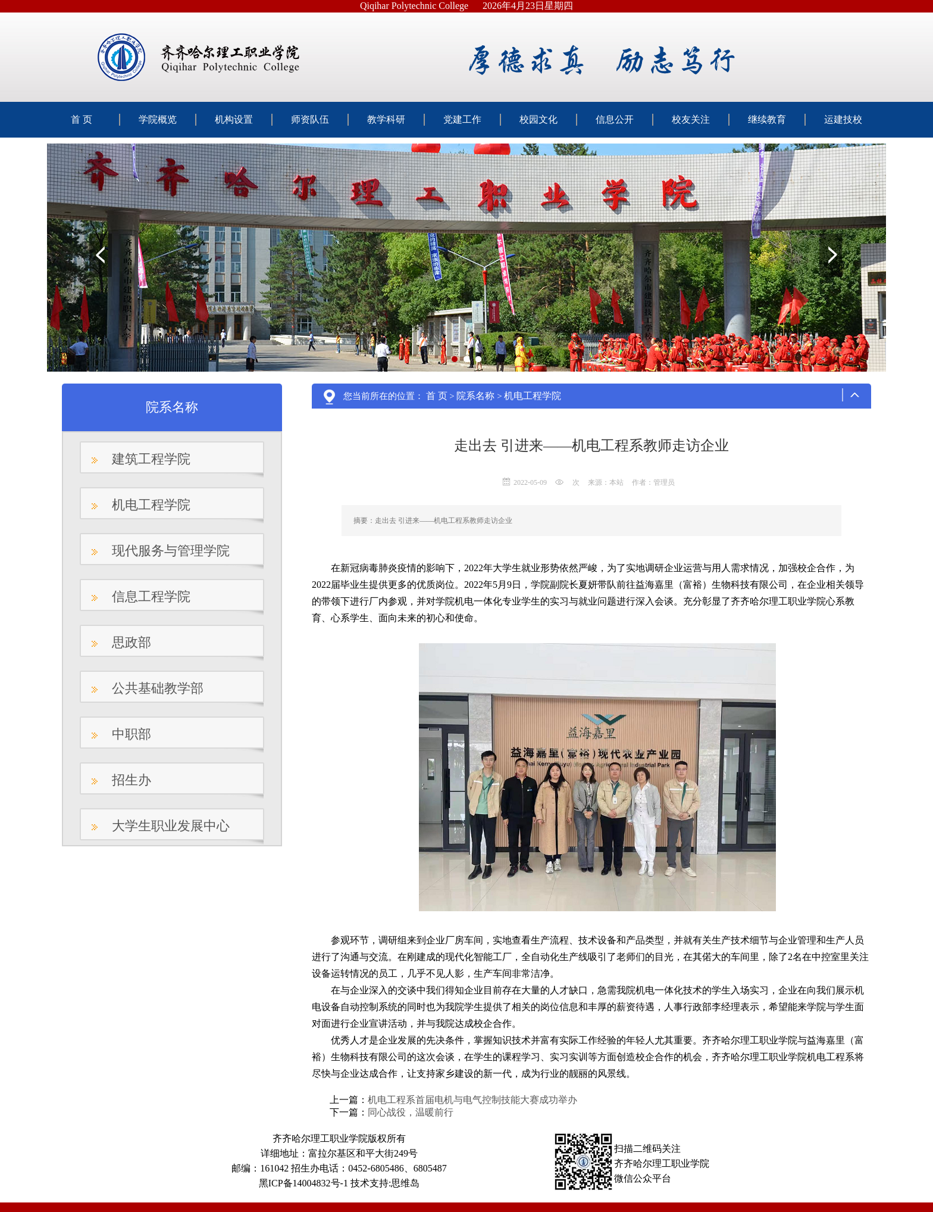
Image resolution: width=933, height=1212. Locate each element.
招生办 (131, 779)
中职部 (131, 734)
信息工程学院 (151, 596)
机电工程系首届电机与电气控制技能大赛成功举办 (472, 1100)
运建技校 (843, 119)
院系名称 (475, 396)
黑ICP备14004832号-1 (303, 1183)
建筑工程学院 (151, 458)
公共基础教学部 (157, 688)
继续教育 (767, 119)
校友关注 (691, 119)
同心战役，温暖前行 (410, 1112)
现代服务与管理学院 (171, 550)
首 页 (81, 119)
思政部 (131, 642)
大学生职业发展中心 (171, 825)
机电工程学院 (151, 504)
